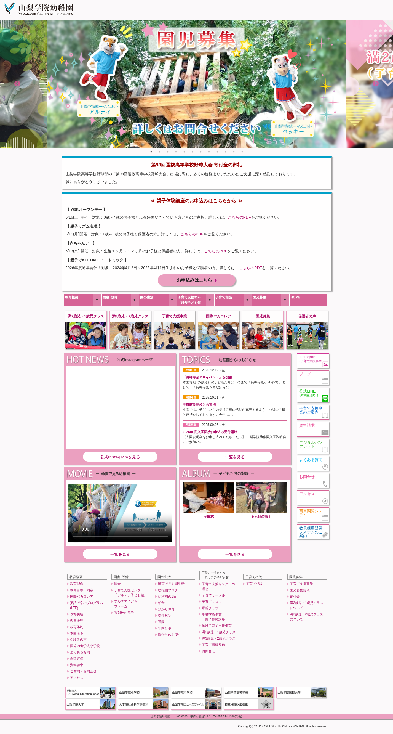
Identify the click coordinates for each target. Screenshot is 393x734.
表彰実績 (76, 615)
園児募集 (259, 298)
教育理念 (76, 585)
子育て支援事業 (301, 585)
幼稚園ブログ (168, 591)
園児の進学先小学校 (85, 647)
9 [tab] (217, 152)
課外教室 (164, 617)
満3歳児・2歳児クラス (218, 639)
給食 (161, 604)
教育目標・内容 (81, 591)
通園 (161, 623)
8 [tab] (209, 152)
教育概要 (71, 298)
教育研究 (76, 622)
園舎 (117, 585)
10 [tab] (225, 152)
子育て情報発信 (213, 646)
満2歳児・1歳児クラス (218, 633)
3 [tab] (167, 152)
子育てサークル (213, 596)
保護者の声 (78, 641)
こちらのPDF (239, 217)
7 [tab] (201, 152)
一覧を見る (235, 458)
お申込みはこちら (194, 280)
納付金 (295, 598)
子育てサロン (212, 603)
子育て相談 (223, 298)
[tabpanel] (196, 84)
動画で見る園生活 (171, 585)
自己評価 (76, 660)
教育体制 (76, 628)
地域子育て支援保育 (217, 627)
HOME (295, 298)
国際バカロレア (81, 598)
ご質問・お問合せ (83, 672)
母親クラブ (210, 609)
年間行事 (164, 629)
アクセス (76, 679)
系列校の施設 (124, 614)
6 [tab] (192, 152)
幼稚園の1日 (167, 598)
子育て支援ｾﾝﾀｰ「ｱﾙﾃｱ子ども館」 (191, 301)
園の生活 (146, 298)
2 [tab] (159, 152)
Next (375, 83)
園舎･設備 (110, 298)
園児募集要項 (300, 591)
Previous (17, 83)
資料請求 (76, 666)
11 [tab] (234, 152)
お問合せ (208, 652)
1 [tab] (151, 152)
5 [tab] (184, 152)
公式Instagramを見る (120, 458)
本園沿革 (76, 634)
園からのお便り (169, 636)
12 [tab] (242, 152)
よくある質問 (80, 653)
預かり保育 (166, 610)
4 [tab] (176, 152)
